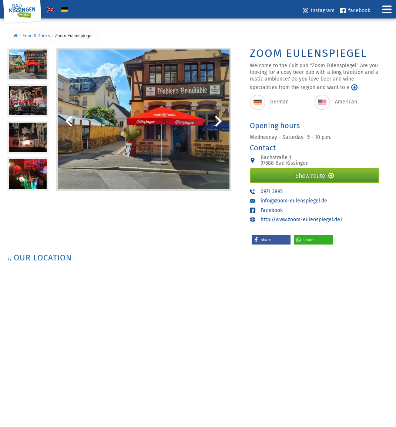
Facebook (272, 210)
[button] (271, 240)
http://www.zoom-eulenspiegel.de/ (302, 219)
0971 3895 (272, 191)
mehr (354, 87)
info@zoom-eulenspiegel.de (294, 201)
